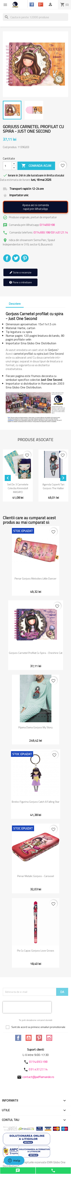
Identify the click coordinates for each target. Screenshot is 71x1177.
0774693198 (47, 225)
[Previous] (8, 478)
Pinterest (25, 258)
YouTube (29, 1038)
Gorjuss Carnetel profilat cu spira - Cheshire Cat (35, 653)
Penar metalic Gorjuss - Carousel (35, 876)
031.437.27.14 (59, 232)
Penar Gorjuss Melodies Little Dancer (35, 578)
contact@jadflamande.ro (38, 1077)
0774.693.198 (42, 232)
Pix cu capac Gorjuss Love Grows (35, 950)
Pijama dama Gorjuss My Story (35, 727)
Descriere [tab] (15, 303)
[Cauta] (35, 17)
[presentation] (27, 1007)
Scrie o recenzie (20, 272)
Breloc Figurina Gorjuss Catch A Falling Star (35, 802)
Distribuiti (7, 258)
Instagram (49, 1038)
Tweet (16, 258)
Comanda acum (36, 165)
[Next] (63, 478)
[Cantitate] (7, 166)
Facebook (18, 1038)
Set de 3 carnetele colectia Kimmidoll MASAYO (17, 488)
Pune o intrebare (20, 282)
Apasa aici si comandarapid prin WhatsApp (35, 207)
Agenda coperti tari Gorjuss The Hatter (53, 486)
